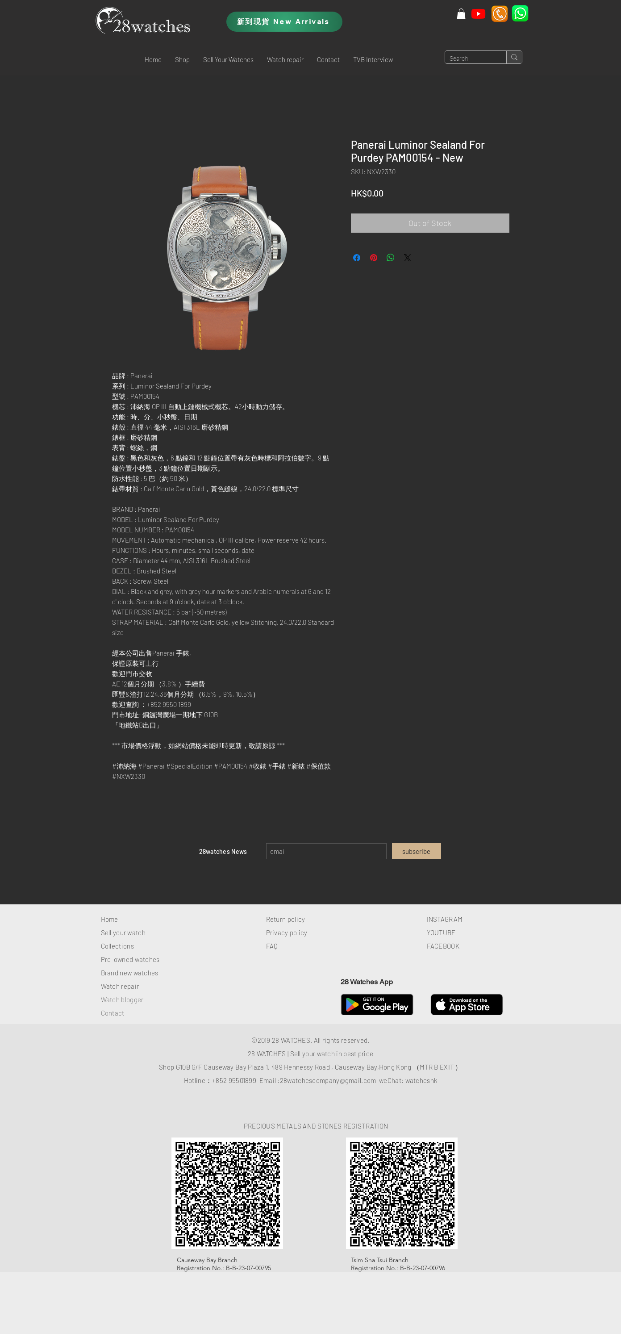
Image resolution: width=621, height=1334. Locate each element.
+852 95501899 (234, 1080)
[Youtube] (478, 13)
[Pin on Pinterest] (373, 257)
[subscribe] (416, 851)
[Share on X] (407, 257)
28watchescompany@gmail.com (328, 1080)
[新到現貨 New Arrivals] (284, 22)
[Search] (469, 59)
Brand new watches (129, 973)
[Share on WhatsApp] (390, 257)
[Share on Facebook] (356, 257)
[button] (182, 59)
